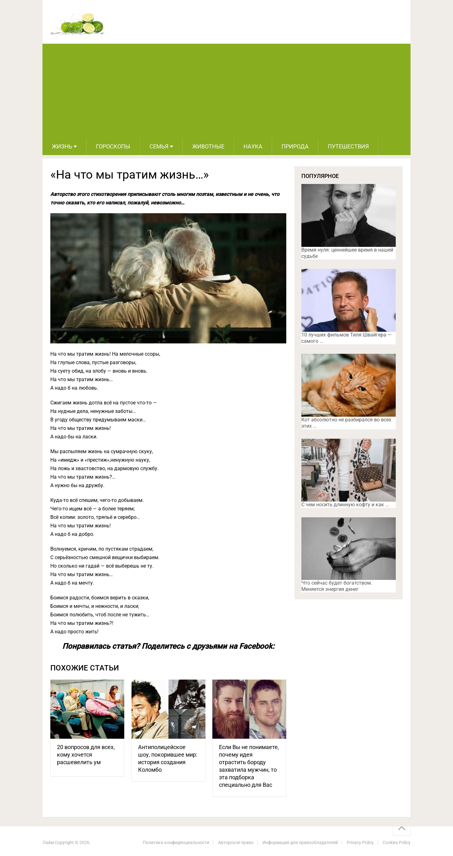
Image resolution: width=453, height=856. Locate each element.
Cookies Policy (397, 842)
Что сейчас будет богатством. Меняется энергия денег (336, 586)
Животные (208, 146)
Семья (158, 146)
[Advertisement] (226, 91)
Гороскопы (113, 146)
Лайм (48, 842)
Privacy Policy (360, 842)
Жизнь (62, 146)
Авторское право (236, 842)
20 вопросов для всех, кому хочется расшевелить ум (86, 754)
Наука (252, 146)
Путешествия (348, 146)
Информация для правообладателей (300, 842)
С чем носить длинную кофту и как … (345, 505)
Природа (295, 146)
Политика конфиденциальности (176, 842)
